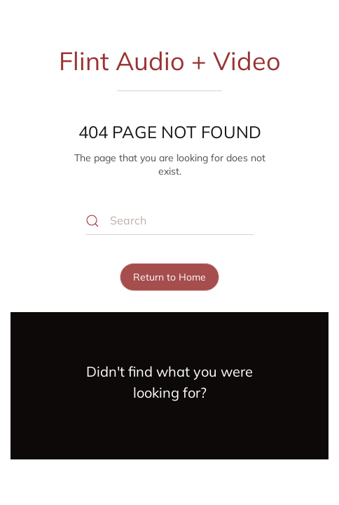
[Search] (169, 221)
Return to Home (169, 277)
